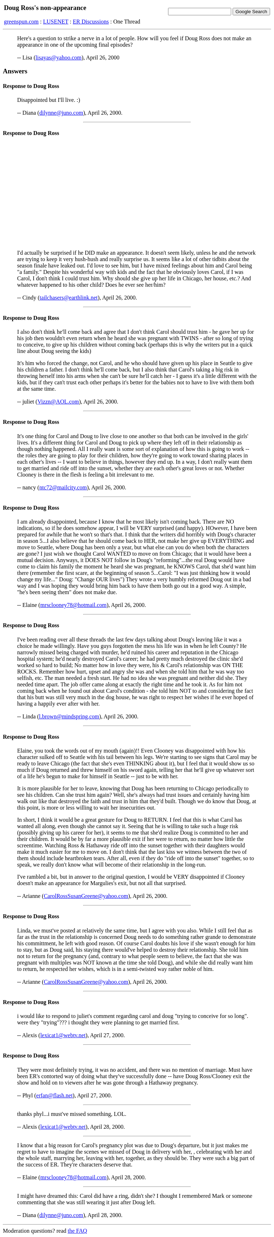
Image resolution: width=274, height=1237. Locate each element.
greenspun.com (21, 22)
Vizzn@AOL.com (58, 402)
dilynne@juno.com (61, 113)
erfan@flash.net (54, 1095)
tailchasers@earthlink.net (69, 298)
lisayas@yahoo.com (59, 57)
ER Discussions (91, 22)
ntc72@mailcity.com (63, 487)
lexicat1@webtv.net (63, 1035)
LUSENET (55, 22)
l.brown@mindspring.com (69, 716)
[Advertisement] (137, 194)
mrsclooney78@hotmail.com (73, 605)
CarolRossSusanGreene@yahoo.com (86, 896)
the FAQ (77, 1231)
